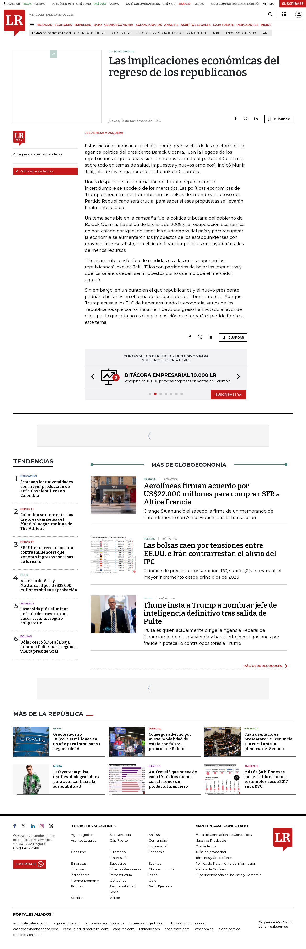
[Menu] (32, 24)
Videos (115, 898)
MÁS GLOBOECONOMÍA (262, 666)
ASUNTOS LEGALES (196, 24)
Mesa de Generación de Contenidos (224, 835)
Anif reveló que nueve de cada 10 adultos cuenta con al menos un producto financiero (173, 779)
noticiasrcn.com (177, 929)
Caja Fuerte (119, 840)
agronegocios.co (67, 923)
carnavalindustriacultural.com (85, 929)
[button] (91, 377)
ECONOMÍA (63, 24)
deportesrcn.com (27, 935)
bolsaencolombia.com (188, 923)
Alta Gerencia (120, 835)
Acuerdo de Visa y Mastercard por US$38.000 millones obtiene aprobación (48, 585)
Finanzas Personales (125, 869)
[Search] (270, 14)
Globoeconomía (161, 869)
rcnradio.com (149, 929)
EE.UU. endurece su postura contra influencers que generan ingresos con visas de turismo (46, 554)
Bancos (155, 766)
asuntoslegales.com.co (31, 923)
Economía (156, 852)
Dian (264, 33)
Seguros (27, 603)
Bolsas (26, 636)
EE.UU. (24, 575)
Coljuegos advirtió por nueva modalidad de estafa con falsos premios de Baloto (170, 741)
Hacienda (251, 728)
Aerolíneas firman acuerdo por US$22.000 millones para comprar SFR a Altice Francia (212, 494)
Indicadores (80, 875)
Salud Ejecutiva (160, 886)
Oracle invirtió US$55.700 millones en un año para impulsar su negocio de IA (76, 741)
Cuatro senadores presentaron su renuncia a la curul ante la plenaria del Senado (268, 741)
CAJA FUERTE (223, 24)
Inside (153, 875)
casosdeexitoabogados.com (35, 929)
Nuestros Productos (211, 840)
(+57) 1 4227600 (26, 848)
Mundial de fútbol (92, 33)
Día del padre (121, 33)
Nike (216, 33)
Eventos (155, 863)
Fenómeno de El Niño (240, 33)
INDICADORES (247, 24)
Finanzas (77, 869)
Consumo (78, 852)
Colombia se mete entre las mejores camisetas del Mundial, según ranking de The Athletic (46, 522)
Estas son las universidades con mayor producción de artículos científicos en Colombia (46, 489)
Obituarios (118, 880)
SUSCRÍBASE (293, 3)
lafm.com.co (204, 929)
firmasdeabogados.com (147, 923)
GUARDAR (279, 119)
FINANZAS (44, 24)
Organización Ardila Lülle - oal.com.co (275, 924)
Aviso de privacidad (211, 852)
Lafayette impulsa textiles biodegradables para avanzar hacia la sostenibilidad (76, 779)
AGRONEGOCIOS (149, 24)
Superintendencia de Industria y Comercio (229, 875)
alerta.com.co (229, 929)
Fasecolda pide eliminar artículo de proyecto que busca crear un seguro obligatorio (44, 616)
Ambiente (251, 766)
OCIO (97, 24)
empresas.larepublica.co (104, 923)
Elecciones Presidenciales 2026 (159, 33)
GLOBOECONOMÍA (118, 24)
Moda (57, 766)
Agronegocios (82, 835)
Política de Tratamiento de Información (226, 863)
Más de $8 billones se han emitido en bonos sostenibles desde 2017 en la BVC (266, 779)
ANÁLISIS (171, 24)
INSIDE (266, 24)
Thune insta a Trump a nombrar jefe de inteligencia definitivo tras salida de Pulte (210, 613)
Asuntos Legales (83, 840)
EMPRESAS (82, 24)
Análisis (154, 835)
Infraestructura (121, 875)
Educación (28, 476)
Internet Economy (85, 880)
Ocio (152, 880)
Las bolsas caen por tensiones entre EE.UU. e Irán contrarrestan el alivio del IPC (210, 553)
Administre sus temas (34, 171)
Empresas (78, 863)
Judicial (155, 728)
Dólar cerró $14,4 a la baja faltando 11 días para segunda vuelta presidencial (48, 647)
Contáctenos (206, 846)
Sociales (77, 898)
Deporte (27, 509)
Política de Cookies (211, 869)
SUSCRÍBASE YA (228, 394)
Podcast (77, 886)
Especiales (118, 863)
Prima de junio (197, 33)
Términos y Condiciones (214, 858)
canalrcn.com (123, 929)
